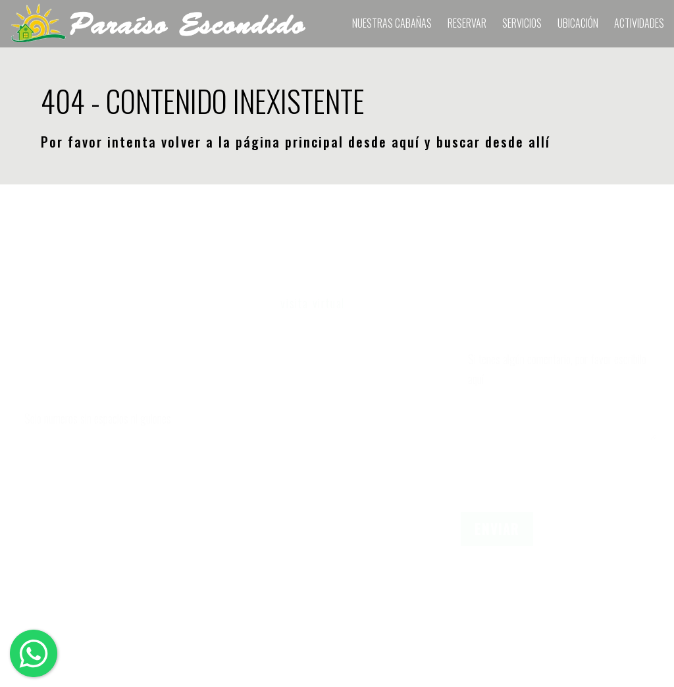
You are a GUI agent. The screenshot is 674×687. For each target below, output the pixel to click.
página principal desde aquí (328, 141)
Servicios (522, 23)
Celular (35, 389)
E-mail (33, 453)
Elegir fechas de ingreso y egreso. (327, 326)
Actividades (639, 23)
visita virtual (312, 303)
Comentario (489, 326)
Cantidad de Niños (284, 453)
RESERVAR (467, 23)
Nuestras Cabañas (392, 23)
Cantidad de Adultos (289, 389)
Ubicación (577, 23)
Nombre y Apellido (63, 326)
